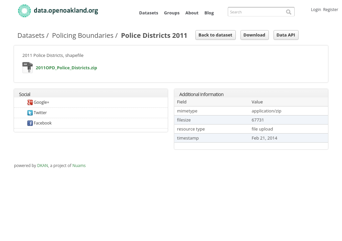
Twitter (37, 112)
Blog (209, 13)
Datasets (148, 13)
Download (254, 35)
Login (316, 9)
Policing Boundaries (83, 35)
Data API (286, 35)
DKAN (42, 165)
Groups (172, 13)
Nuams (79, 165)
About (191, 13)
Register (330, 9)
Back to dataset (215, 35)
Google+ (38, 102)
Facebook (39, 123)
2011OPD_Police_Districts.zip (27, 69)
